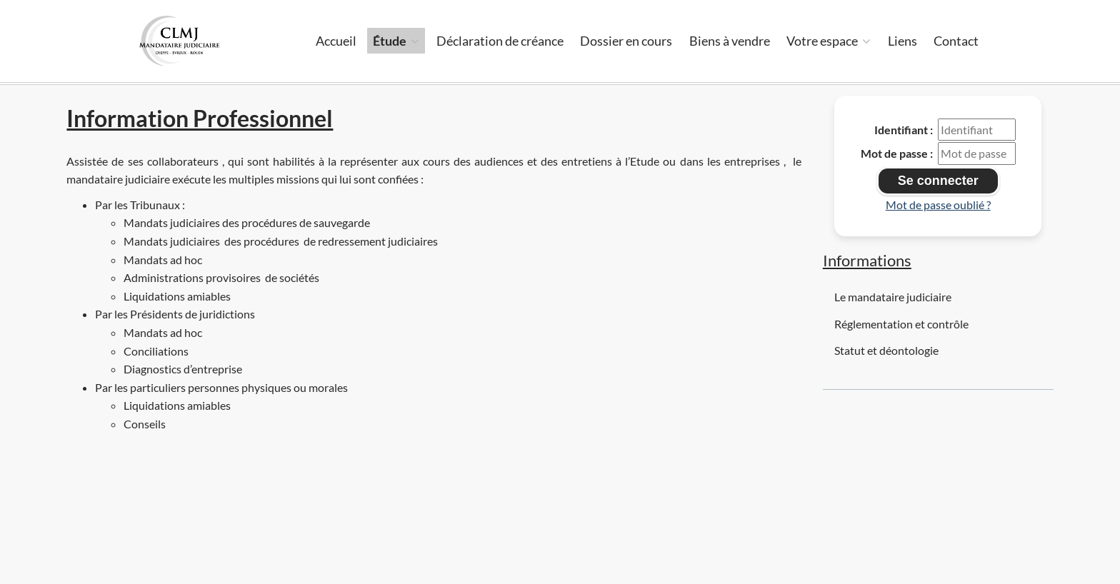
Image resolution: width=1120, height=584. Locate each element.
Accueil (336, 41)
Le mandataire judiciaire (892, 296)
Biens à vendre (729, 41)
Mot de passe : (897, 153)
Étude (396, 41)
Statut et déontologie (886, 350)
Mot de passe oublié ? (938, 204)
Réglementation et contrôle (901, 324)
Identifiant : (903, 129)
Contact (956, 41)
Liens (902, 41)
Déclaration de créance (500, 41)
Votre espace (828, 41)
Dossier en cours (626, 41)
